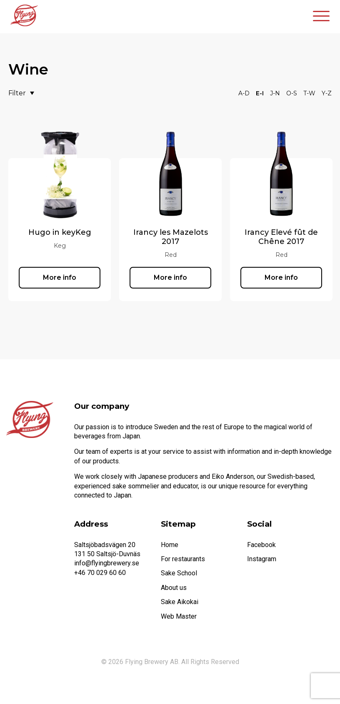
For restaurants (183, 559)
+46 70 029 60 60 (100, 573)
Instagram (261, 559)
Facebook (261, 545)
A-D (244, 93)
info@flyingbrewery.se (106, 563)
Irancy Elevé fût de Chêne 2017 (281, 237)
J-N (275, 93)
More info (59, 277)
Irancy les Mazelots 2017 (170, 237)
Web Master (179, 616)
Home (169, 545)
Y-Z (327, 93)
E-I (260, 93)
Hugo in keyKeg (59, 232)
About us (174, 588)
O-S (291, 93)
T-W (309, 93)
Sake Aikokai (179, 602)
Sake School (179, 573)
